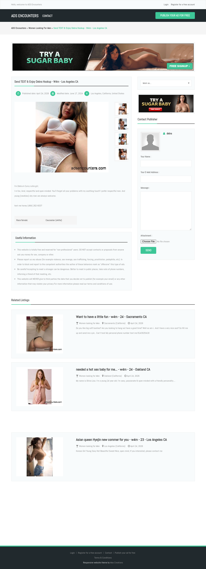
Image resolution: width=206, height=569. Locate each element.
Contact (47, 16)
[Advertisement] (103, 509)
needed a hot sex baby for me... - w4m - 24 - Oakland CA (113, 369)
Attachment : (146, 235)
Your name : (146, 156)
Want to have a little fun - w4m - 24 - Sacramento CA (111, 316)
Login (166, 4)
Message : (145, 187)
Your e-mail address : (150, 172)
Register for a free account (183, 4)
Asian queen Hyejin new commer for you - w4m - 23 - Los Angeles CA (121, 439)
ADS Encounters (24, 15)
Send (148, 250)
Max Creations (116, 562)
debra (169, 133)
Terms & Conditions (103, 557)
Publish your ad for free (175, 15)
